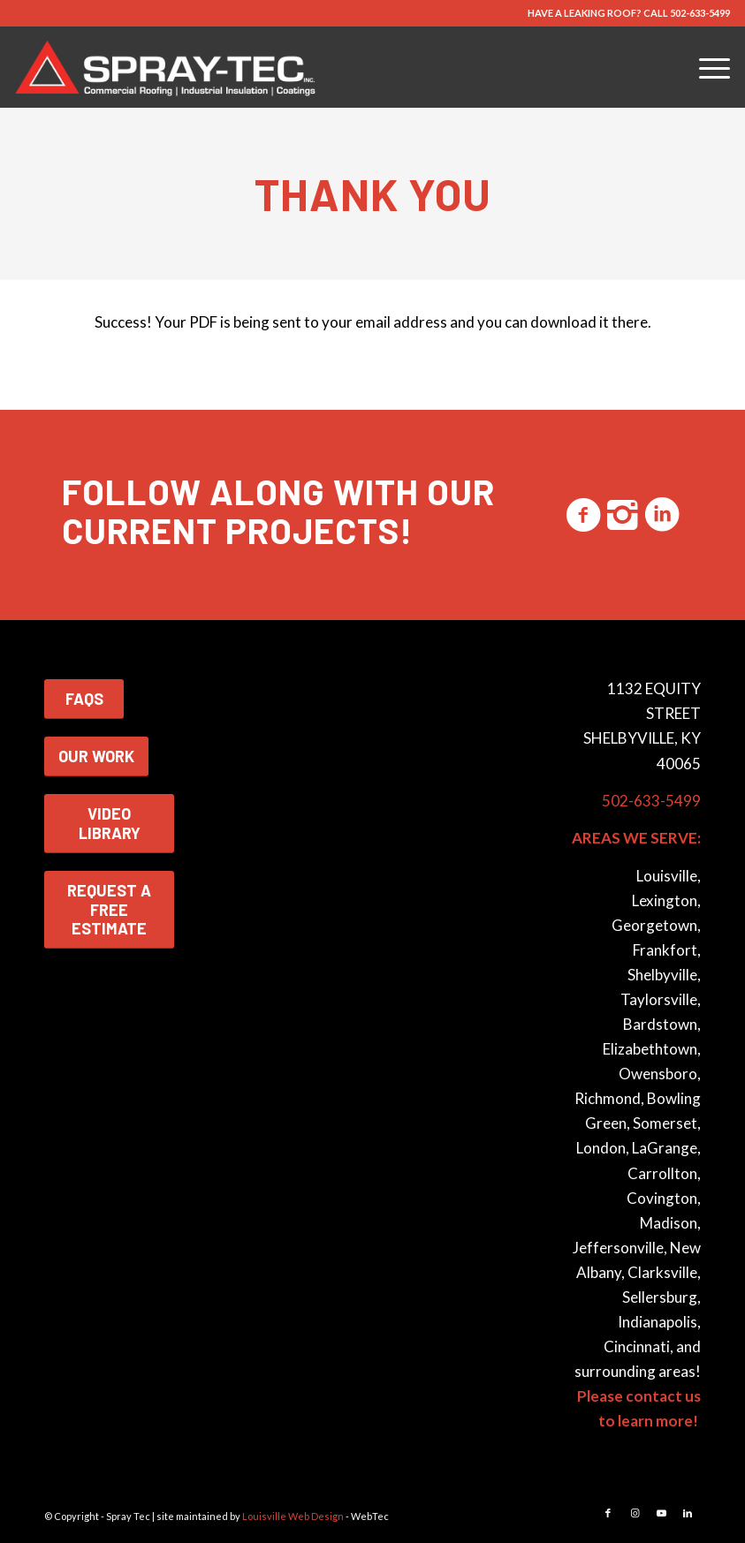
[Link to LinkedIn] (687, 1513)
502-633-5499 (700, 13)
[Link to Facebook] (608, 1513)
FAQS (84, 698)
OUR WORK (96, 756)
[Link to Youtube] (661, 1513)
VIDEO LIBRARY (110, 823)
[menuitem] (705, 67)
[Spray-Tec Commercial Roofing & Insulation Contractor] (169, 67)
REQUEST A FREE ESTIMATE (109, 909)
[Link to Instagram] (634, 1513)
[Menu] (705, 67)
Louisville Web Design (293, 1516)
